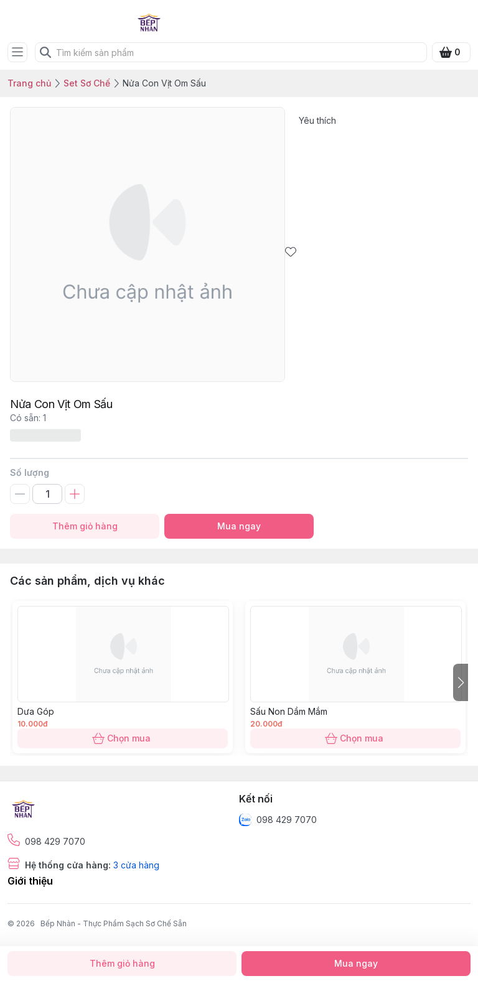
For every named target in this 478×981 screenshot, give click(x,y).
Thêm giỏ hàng (84, 526)
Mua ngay (239, 526)
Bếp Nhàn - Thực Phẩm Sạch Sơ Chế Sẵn (113, 923)
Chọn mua (122, 738)
